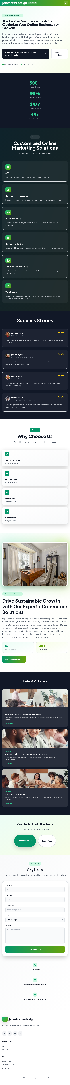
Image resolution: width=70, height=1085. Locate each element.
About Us (5, 1046)
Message (8, 925)
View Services (58, 53)
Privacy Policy (7, 1061)
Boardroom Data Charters (16, 794)
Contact (5, 1050)
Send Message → (35, 949)
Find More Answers (14, 659)
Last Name (8, 895)
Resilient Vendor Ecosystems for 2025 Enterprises (26, 754)
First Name (9, 885)
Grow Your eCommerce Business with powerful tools (25, 53)
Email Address (10, 905)
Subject (7, 915)
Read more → (9, 723)
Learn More (47, 841)
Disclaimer (6, 1068)
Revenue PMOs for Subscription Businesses (23, 714)
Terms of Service (8, 1065)
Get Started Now (25, 841)
